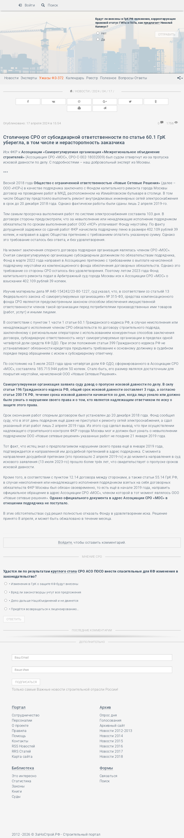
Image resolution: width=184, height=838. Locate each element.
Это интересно (24, 768)
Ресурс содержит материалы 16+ (40, 833)
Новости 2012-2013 (116, 723)
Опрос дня (108, 707)
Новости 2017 (111, 743)
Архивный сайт (112, 718)
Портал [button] (19, 699)
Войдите (65, 535)
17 (109, 91)
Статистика (21, 773)
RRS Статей (21, 743)
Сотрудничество (26, 707)
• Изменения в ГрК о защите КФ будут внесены (41, 576)
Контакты (20, 733)
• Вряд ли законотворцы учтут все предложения (42, 584)
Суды (16, 789)
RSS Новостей (23, 738)
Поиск (49, 5)
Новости (83, 91)
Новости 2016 (111, 738)
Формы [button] (106, 760)
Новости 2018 (111, 749)
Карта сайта (22, 749)
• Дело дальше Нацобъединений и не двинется (41, 592)
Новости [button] (11, 78)
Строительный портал (81, 826)
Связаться (109, 768)
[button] (180, 78)
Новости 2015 (111, 733)
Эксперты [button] (29, 78)
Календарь (75, 78)
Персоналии (22, 712)
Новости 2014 (111, 728)
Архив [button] (105, 699)
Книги (17, 783)
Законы (18, 778)
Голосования (111, 712)
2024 (96, 91)
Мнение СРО (92, 548)
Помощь (19, 728)
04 (103, 91)
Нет (101, 33)
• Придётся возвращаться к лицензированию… (41, 601)
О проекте (20, 718)
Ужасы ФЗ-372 (51, 78)
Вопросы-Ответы (132, 78)
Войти (26, 5)
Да (100, 39)
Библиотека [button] (23, 760)
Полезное (108, 78)
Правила (19, 723)
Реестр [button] (92, 78)
